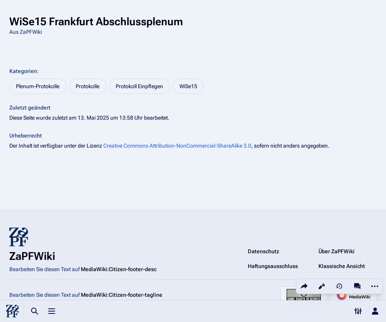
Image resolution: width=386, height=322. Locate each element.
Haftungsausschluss (273, 266)
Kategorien (23, 71)
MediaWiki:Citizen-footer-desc (118, 269)
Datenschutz (263, 251)
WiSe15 (188, 86)
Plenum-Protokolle (37, 86)
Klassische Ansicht (341, 266)
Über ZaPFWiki (336, 251)
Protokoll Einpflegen (139, 86)
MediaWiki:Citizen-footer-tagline (121, 295)
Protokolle (87, 86)
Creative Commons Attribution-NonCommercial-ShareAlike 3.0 (177, 146)
